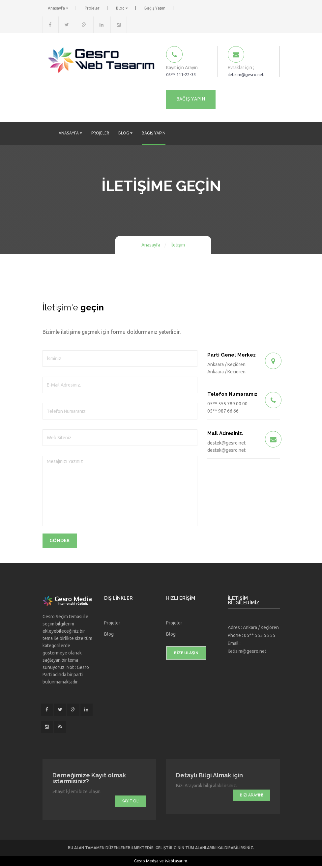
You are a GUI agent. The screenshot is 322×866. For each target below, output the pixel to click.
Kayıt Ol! (130, 801)
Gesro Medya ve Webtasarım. (161, 861)
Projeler (92, 8)
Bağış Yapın (155, 8)
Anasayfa (58, 8)
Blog (122, 8)
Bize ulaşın (186, 653)
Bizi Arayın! (251, 795)
